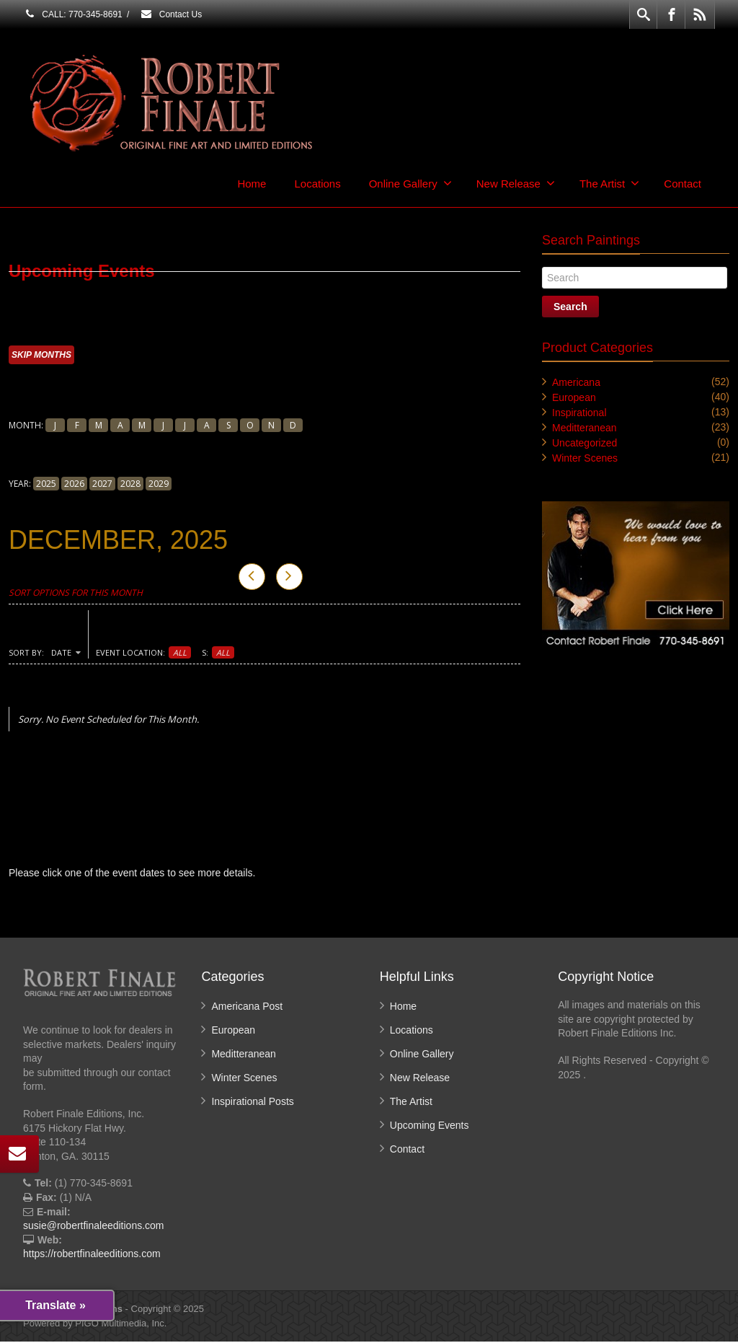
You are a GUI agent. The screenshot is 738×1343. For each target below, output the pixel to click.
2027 (102, 484)
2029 (158, 484)
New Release (515, 183)
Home (251, 183)
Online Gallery (410, 183)
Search (570, 306)
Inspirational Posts (252, 1103)
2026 (74, 484)
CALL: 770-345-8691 (73, 14)
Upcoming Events (429, 1126)
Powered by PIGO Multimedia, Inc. (94, 1324)
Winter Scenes (585, 458)
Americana (576, 382)
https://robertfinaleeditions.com (92, 1255)
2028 (130, 484)
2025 (46, 484)
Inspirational (579, 412)
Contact (682, 183)
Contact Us (171, 14)
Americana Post (247, 1007)
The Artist (609, 183)
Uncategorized (584, 443)
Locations (317, 183)
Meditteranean (584, 427)
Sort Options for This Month (76, 594)
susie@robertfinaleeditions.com (93, 1227)
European (574, 397)
